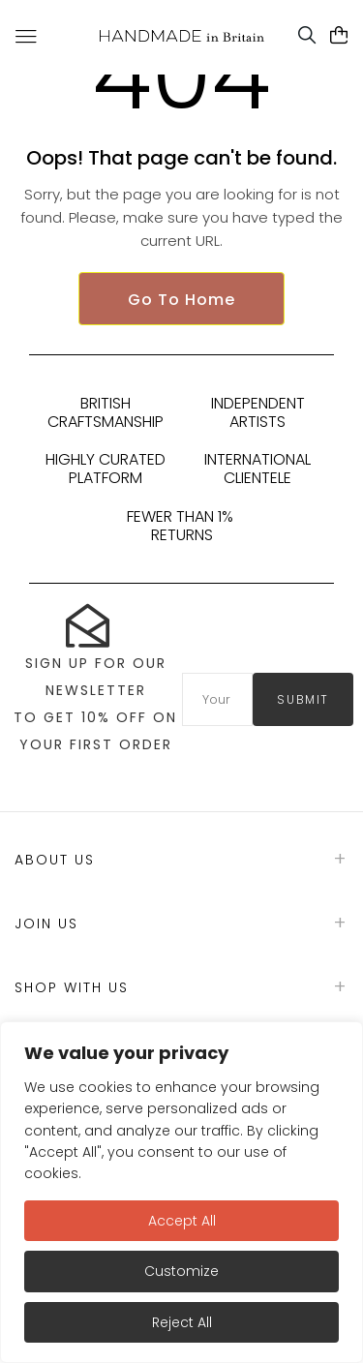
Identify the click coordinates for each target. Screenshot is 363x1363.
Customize (181, 1271)
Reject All (182, 1322)
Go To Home (181, 299)
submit (303, 699)
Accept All (182, 1220)
